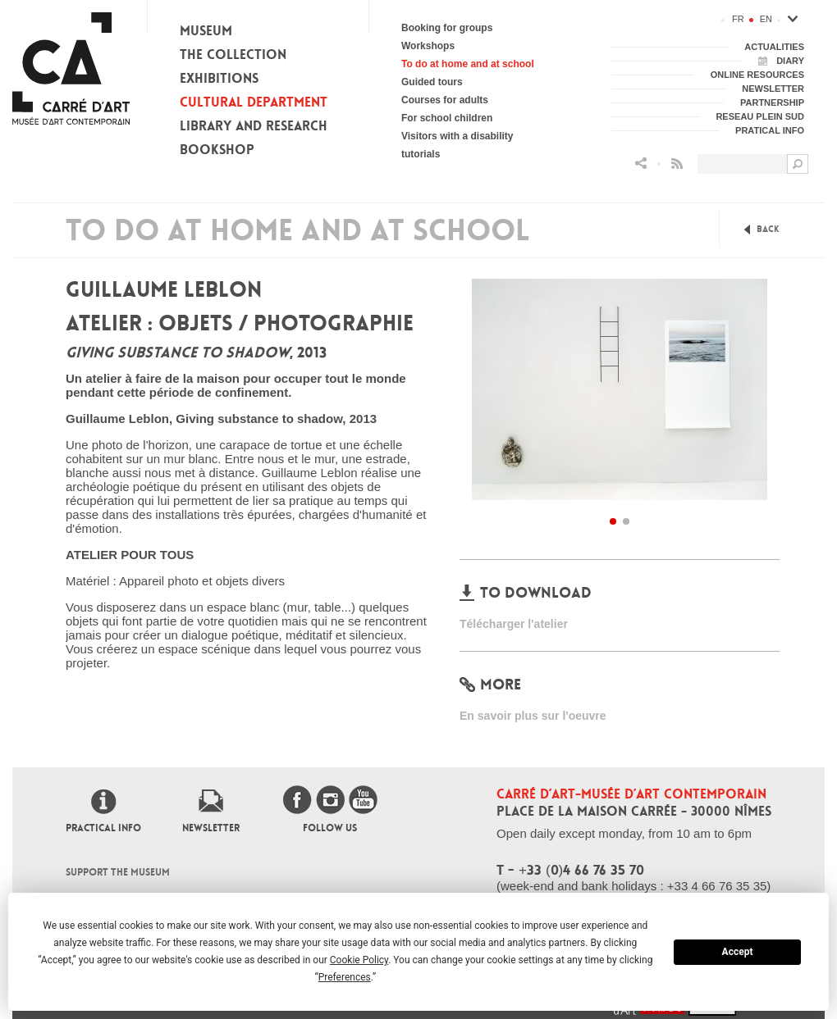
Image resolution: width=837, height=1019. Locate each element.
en (766, 19)
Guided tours (432, 82)
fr (738, 19)
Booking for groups (446, 28)
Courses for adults (444, 100)
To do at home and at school (467, 64)
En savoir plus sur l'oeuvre (533, 715)
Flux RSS (677, 163)
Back (768, 229)
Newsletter (211, 828)
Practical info (103, 828)
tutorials (420, 154)
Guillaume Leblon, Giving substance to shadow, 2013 (221, 418)
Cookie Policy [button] (359, 960)
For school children (446, 118)
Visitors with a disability (457, 136)
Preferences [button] (344, 977)
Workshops (428, 46)
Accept (737, 952)
